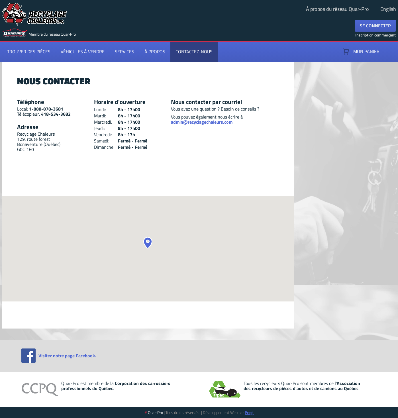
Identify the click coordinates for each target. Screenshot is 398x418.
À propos (154, 51)
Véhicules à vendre (83, 51)
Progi (249, 412)
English (388, 9)
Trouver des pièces (28, 51)
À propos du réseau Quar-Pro (337, 9)
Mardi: (100, 116)
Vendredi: (103, 134)
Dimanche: (104, 147)
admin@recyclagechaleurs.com (201, 122)
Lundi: (100, 109)
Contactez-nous (194, 51)
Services (124, 51)
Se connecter (375, 25)
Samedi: (101, 141)
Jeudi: (99, 128)
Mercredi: (103, 122)
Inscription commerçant (375, 35)
